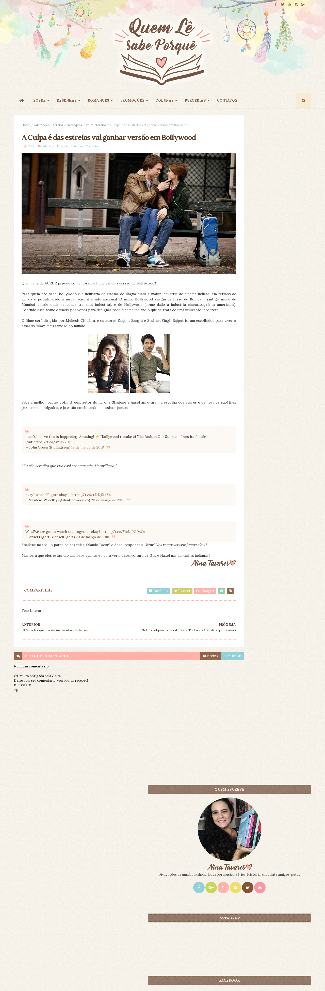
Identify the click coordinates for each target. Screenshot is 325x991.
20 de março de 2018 (107, 499)
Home (26, 125)
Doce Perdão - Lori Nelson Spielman (280, 444)
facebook (197, 667)
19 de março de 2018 (87, 446)
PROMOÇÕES (132, 100)
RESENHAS (67, 100)
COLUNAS (164, 100)
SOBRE (39, 100)
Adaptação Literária (48, 125)
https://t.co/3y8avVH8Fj (65, 441)
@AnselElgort (47, 494)
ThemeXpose (22, 979)
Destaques (74, 125)
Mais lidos (242, 400)
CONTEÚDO (288, 400)
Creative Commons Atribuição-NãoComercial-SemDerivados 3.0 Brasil (61, 922)
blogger (176, 667)
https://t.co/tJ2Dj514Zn (91, 494)
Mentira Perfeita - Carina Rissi (275, 480)
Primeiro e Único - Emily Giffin (275, 408)
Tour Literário (96, 125)
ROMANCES (98, 100)
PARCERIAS (195, 100)
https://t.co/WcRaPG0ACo (123, 531)
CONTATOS (227, 100)
